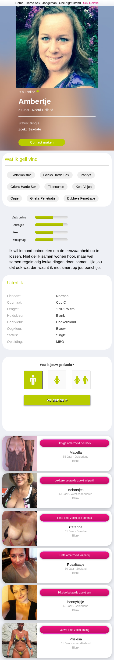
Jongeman (50, 3)
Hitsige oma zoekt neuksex (74, 443)
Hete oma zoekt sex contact (74, 518)
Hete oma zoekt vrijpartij (75, 555)
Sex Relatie (91, 3)
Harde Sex (33, 3)
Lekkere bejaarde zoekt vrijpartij (74, 480)
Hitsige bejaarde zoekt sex (74, 592)
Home (19, 3)
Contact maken (42, 142)
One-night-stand (70, 3)
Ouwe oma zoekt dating (74, 630)
